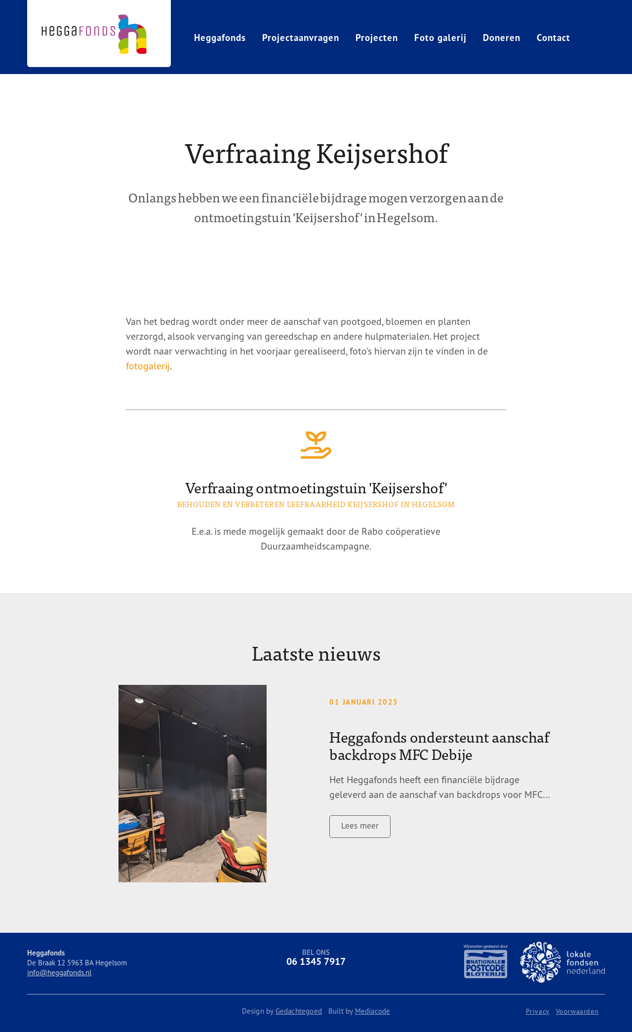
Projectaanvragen (300, 37)
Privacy (538, 1011)
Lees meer (360, 825)
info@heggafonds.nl (59, 972)
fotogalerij (148, 365)
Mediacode (373, 1011)
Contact (553, 37)
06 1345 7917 (316, 961)
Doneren (501, 37)
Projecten (377, 37)
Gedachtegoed (299, 1011)
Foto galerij (440, 37)
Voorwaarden (577, 1011)
